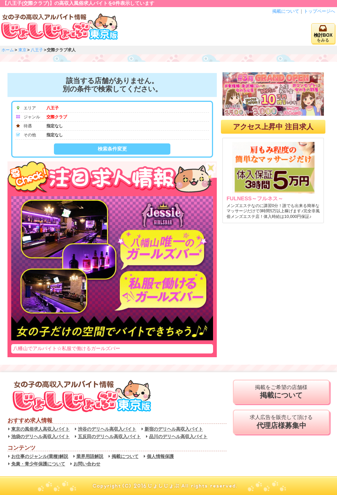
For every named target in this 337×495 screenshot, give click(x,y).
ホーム (7, 50)
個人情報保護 (160, 456)
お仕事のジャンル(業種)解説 (39, 456)
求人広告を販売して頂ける (281, 422)
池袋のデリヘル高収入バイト (40, 436)
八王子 (37, 50)
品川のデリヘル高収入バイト (178, 436)
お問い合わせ (86, 464)
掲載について (285, 11)
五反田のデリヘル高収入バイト (109, 436)
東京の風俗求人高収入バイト (40, 429)
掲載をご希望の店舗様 (281, 392)
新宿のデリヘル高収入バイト (174, 429)
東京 (22, 50)
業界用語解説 (89, 456)
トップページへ (319, 11)
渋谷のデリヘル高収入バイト (107, 429)
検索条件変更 (112, 149)
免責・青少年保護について (38, 464)
